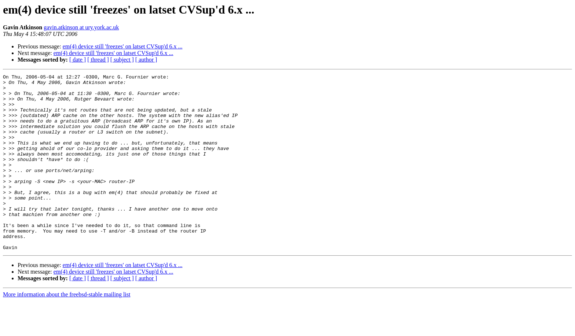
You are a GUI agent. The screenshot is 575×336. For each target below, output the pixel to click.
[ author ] (146, 59)
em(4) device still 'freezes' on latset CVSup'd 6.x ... (123, 46)
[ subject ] (122, 59)
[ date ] (77, 59)
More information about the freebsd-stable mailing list (66, 329)
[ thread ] (98, 59)
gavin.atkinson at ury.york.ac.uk (81, 27)
